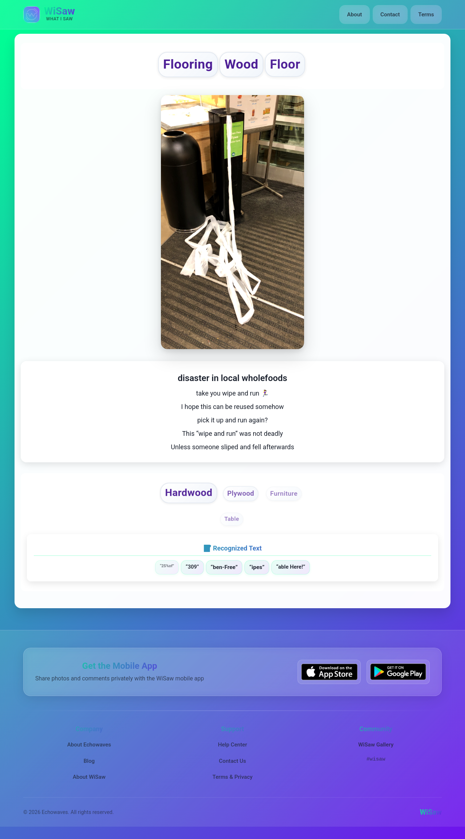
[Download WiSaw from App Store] (329, 675)
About (355, 14)
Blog (89, 764)
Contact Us (232, 764)
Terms (426, 14)
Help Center (232, 748)
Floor (289, 65)
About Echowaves (89, 748)
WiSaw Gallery (375, 748)
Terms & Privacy (232, 780)
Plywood (241, 496)
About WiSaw (89, 780)
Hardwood (186, 495)
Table (232, 522)
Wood (242, 65)
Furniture (287, 497)
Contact (390, 14)
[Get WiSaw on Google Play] (398, 675)
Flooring (184, 65)
